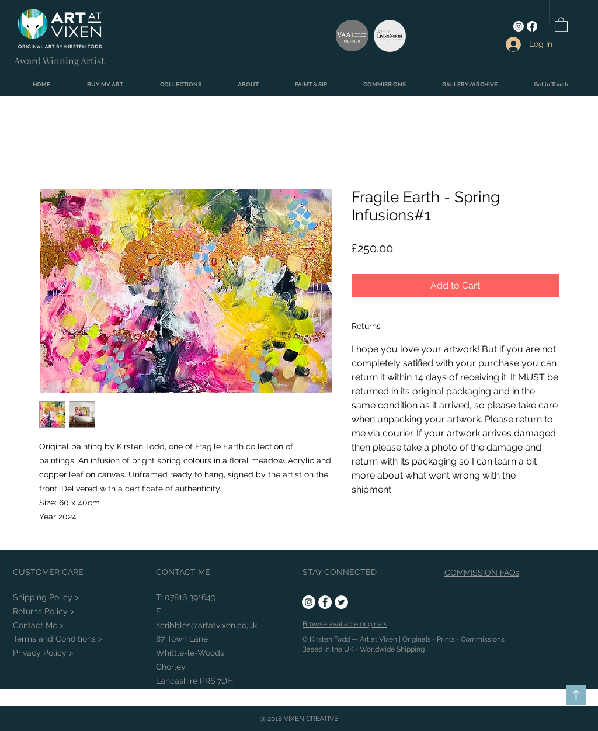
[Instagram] (518, 26)
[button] (104, 84)
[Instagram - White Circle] (308, 602)
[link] (561, 24)
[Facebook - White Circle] (325, 602)
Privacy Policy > (43, 652)
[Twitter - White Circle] (341, 602)
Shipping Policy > (46, 597)
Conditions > (57, 638)
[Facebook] (532, 26)
